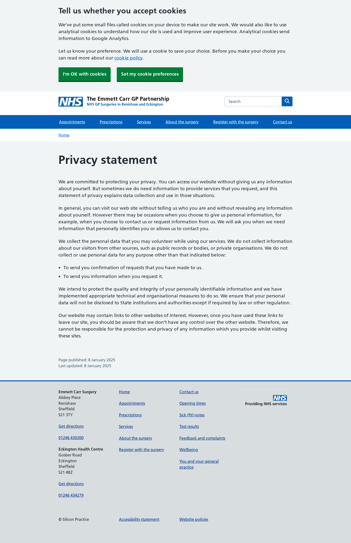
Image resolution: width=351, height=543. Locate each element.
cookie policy (128, 58)
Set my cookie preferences (150, 74)
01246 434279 (71, 495)
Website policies (193, 519)
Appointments (72, 121)
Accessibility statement (139, 519)
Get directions (71, 426)
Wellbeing (188, 449)
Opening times (192, 403)
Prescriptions (111, 121)
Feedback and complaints (202, 438)
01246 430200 (71, 437)
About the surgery (182, 121)
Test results (189, 426)
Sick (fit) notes (192, 415)
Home (63, 135)
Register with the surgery (235, 121)
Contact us (282, 121)
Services (144, 121)
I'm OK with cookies (84, 74)
